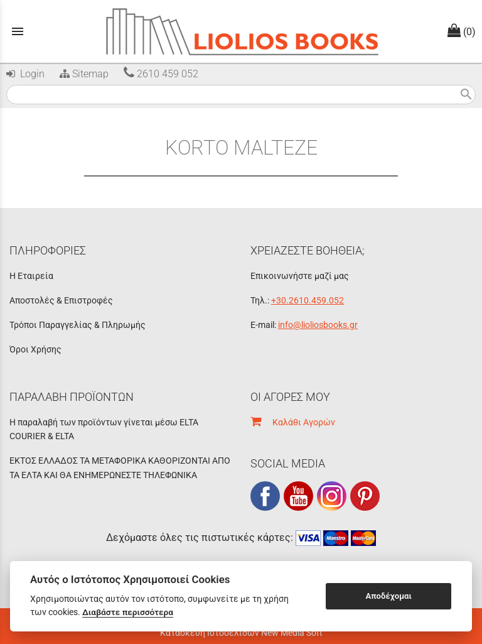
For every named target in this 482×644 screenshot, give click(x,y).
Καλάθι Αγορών (292, 422)
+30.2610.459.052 (307, 300)
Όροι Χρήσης (35, 349)
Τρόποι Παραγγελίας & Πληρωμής (77, 325)
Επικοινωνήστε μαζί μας (299, 276)
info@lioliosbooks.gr (318, 325)
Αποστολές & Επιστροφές (61, 300)
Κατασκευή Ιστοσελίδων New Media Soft (241, 633)
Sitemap (83, 74)
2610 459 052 (161, 74)
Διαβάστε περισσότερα (127, 612)
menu (17, 31)
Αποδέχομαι (389, 596)
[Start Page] (241, 31)
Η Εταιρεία (31, 276)
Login (25, 74)
